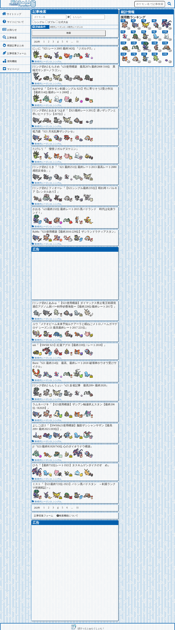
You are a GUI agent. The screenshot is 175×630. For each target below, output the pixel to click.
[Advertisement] (74, 276)
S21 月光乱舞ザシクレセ (58, 131)
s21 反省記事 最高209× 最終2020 (85, 385)
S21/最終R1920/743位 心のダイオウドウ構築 (63, 446)
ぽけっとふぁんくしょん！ (91, 628)
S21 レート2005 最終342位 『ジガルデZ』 (68, 48)
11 (77, 41)
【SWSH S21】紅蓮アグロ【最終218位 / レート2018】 (71, 345)
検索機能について (67, 515)
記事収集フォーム (43, 515)
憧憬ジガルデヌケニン (61, 148)
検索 (68, 33)
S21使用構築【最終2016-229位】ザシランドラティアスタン (78, 231)
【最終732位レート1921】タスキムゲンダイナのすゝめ (74, 465)
